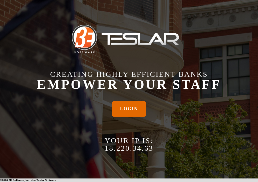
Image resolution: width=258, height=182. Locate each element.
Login (129, 108)
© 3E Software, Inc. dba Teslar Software (28, 180)
